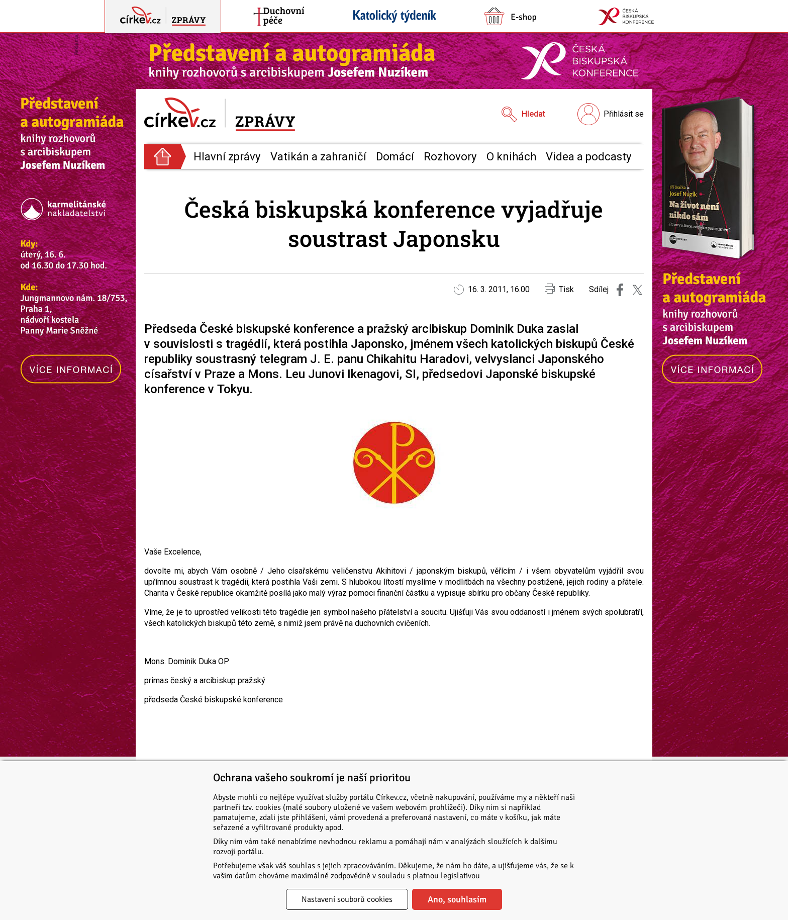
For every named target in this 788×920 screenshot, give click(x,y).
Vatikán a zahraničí (318, 156)
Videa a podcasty (588, 156)
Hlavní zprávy (226, 156)
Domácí (395, 156)
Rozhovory (450, 156)
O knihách (511, 156)
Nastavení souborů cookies (347, 899)
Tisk (559, 289)
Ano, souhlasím (457, 899)
